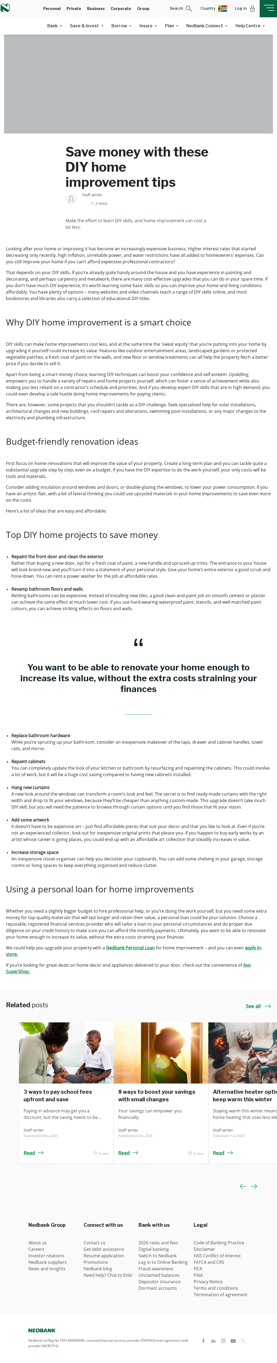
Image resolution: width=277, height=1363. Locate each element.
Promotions (96, 1262)
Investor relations (46, 1256)
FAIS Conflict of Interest (217, 1256)
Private (74, 8)
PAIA (198, 1275)
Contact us (94, 1243)
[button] (181, 8)
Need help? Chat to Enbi (108, 1275)
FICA (198, 1269)
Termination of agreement (221, 1295)
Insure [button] (146, 25)
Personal (52, 8)
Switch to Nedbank (157, 1256)
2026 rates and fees (158, 1243)
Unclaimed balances (159, 1275)
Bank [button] (52, 25)
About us (37, 1243)
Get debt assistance (104, 1249)
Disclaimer (204, 1249)
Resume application (104, 1256)
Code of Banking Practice (219, 1243)
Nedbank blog (98, 1269)
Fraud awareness (155, 1269)
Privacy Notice (208, 1282)
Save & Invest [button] (84, 25)
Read (34, 1153)
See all (258, 1006)
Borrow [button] (119, 25)
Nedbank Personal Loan (130, 948)
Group (143, 8)
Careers (36, 1249)
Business (96, 8)
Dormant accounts (157, 1288)
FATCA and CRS (209, 1262)
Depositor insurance (159, 1282)
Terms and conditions (216, 1288)
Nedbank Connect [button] (204, 25)
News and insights (46, 1269)
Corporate (121, 8)
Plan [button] (169, 25)
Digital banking (153, 1249)
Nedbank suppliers (47, 1262)
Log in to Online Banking (163, 1262)
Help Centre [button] (248, 25)
